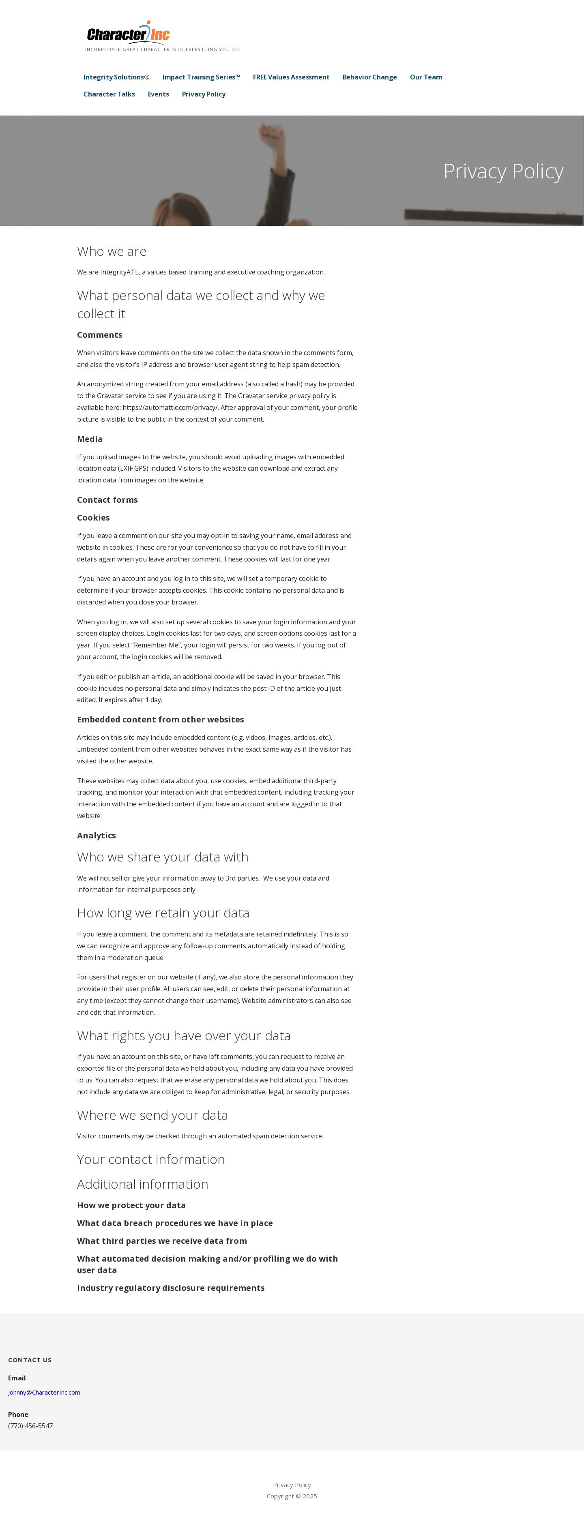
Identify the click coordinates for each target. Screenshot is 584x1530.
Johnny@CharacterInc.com (44, 1392)
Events (158, 94)
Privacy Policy (203, 94)
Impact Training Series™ (201, 77)
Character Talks (109, 94)
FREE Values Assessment (291, 77)
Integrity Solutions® (117, 77)
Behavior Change (370, 77)
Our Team (426, 77)
